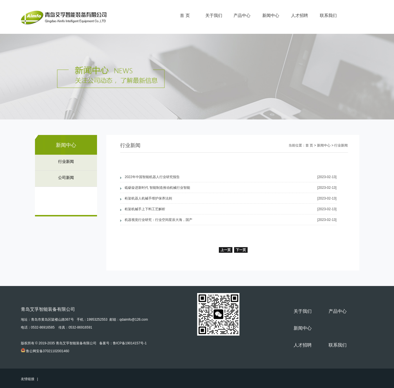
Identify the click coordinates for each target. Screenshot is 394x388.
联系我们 (328, 15)
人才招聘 (299, 15)
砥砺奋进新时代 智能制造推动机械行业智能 (157, 188)
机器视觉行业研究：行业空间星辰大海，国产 (158, 220)
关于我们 (213, 15)
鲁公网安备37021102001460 (47, 351)
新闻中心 (270, 15)
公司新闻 (66, 178)
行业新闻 (66, 161)
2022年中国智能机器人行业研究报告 (152, 177)
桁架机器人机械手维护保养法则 (148, 198)
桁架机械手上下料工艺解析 (145, 209)
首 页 (185, 15)
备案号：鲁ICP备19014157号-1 (123, 343)
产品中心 (242, 15)
